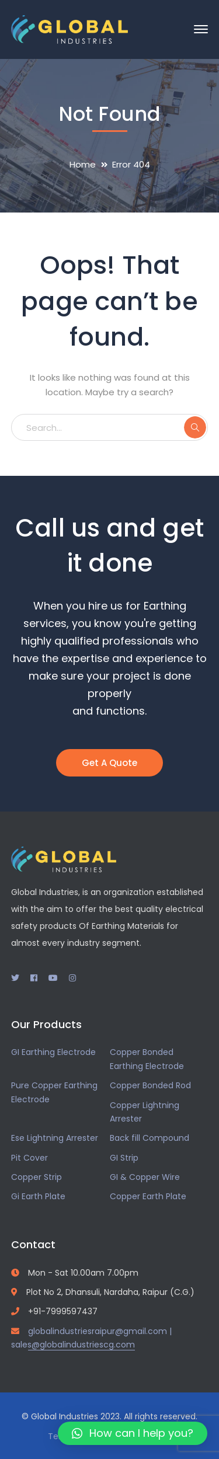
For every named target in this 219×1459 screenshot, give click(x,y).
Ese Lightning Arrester (54, 1138)
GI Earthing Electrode (53, 1052)
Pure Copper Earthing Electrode (54, 1092)
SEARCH (195, 427)
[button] (132, 1433)
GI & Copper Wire (145, 1177)
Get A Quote (109, 763)
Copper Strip (36, 1177)
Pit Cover (29, 1158)
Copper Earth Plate (148, 1196)
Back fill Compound (149, 1138)
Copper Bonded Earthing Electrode (147, 1058)
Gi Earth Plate (38, 1196)
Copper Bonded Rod (150, 1085)
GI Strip (124, 1158)
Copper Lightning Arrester (144, 1111)
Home (82, 164)
